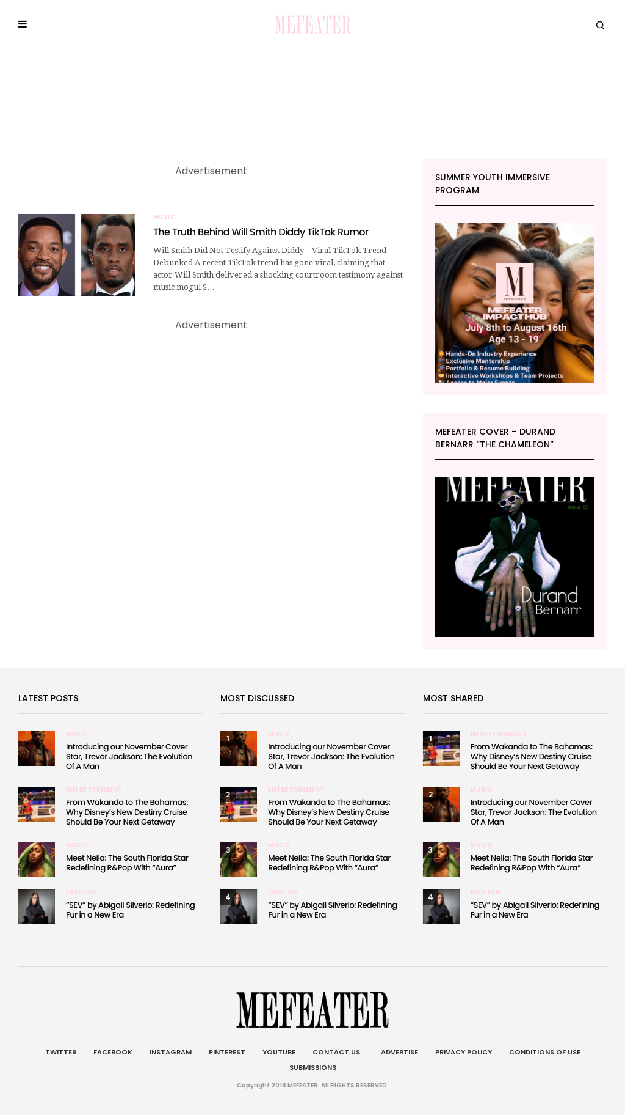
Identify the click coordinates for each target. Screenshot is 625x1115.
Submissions (312, 1067)
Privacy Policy (463, 1052)
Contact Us (336, 1052)
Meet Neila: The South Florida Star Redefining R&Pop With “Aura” (127, 863)
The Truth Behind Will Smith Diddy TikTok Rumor (260, 232)
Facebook (112, 1052)
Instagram (171, 1052)
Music (164, 217)
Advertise (397, 1052)
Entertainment (94, 790)
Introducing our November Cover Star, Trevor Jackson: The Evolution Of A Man (129, 756)
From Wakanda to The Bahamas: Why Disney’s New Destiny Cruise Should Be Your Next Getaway (127, 812)
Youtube (278, 1052)
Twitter (60, 1052)
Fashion (81, 892)
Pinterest (227, 1052)
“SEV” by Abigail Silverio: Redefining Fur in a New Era (130, 910)
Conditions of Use (544, 1052)
